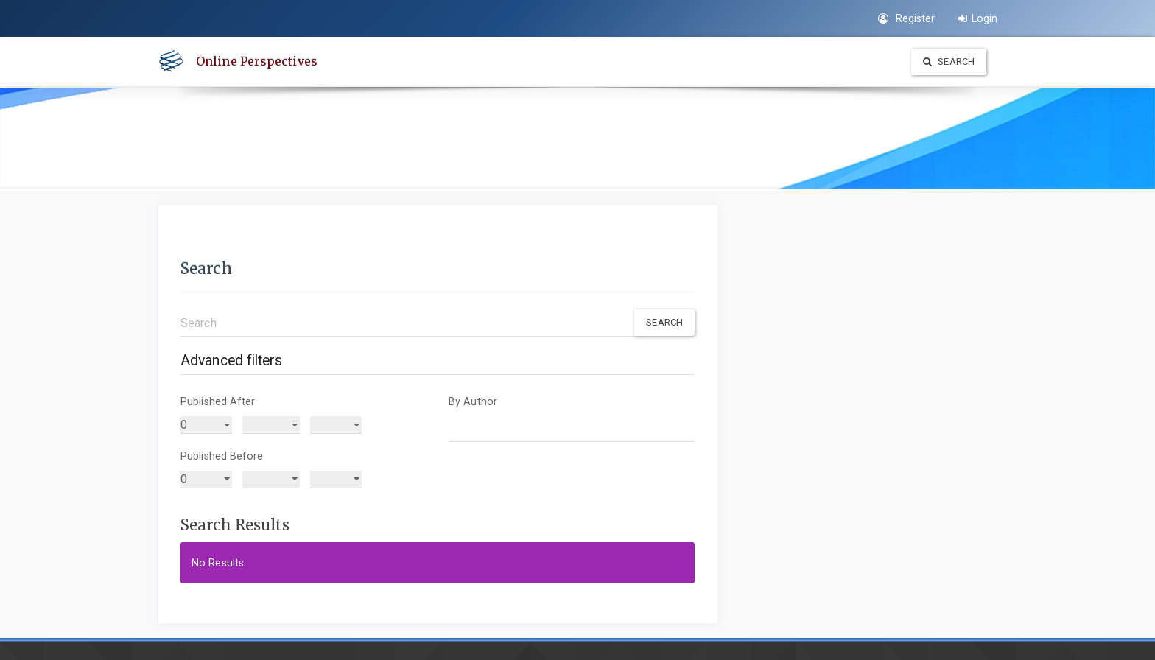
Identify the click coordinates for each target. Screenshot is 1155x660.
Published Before (222, 456)
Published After (218, 401)
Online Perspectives (256, 61)
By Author (473, 401)
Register (906, 18)
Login (977, 18)
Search (949, 61)
